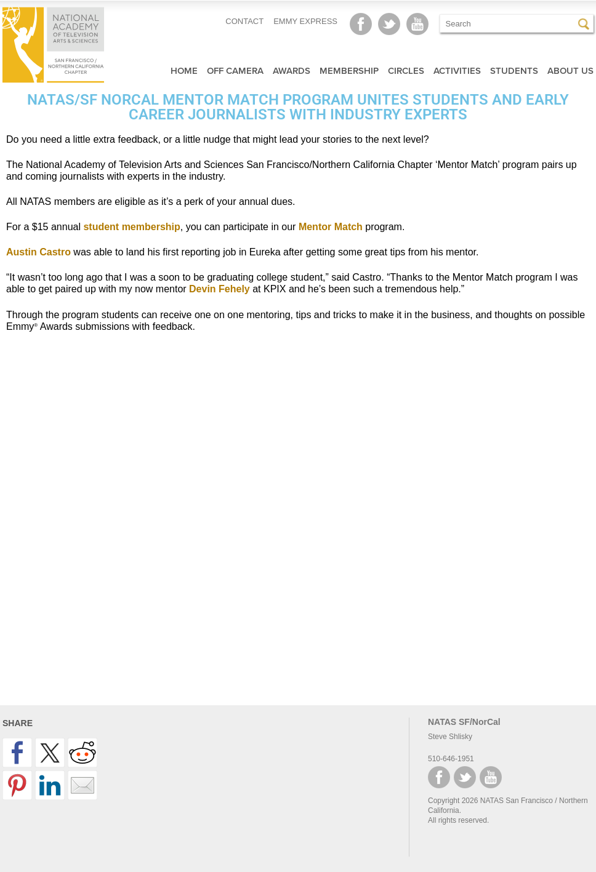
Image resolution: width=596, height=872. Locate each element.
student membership (131, 227)
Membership (349, 70)
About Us (570, 70)
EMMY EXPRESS (305, 21)
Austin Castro (38, 252)
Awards (291, 70)
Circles (406, 70)
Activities (457, 70)
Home (184, 70)
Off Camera (235, 70)
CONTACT (244, 21)
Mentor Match (331, 227)
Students (514, 70)
